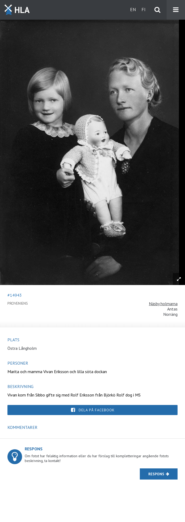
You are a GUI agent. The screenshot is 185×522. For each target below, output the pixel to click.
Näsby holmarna (163, 303)
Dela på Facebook (97, 410)
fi (143, 9)
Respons (156, 474)
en (133, 9)
